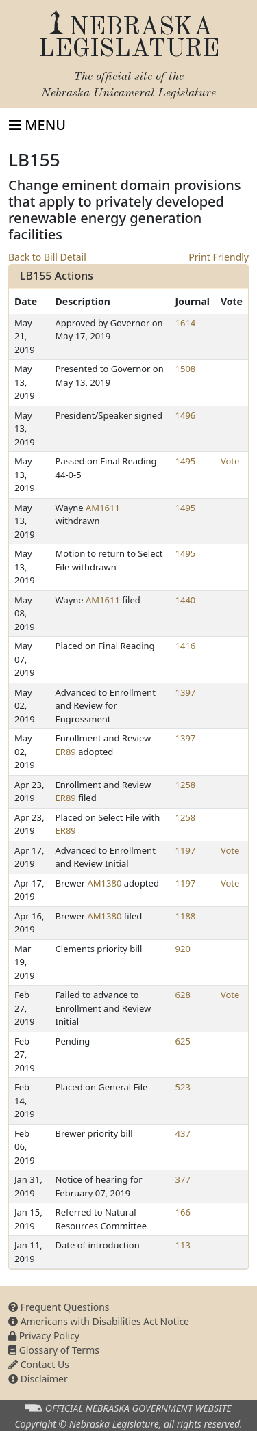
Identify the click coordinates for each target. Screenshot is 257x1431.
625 (183, 1041)
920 (183, 949)
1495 (185, 461)
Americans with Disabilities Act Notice (98, 1321)
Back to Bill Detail (47, 256)
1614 (185, 323)
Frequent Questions (59, 1306)
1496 (185, 415)
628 (183, 994)
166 (183, 1212)
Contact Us (38, 1364)
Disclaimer (38, 1378)
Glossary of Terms (53, 1349)
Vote (230, 461)
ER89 (66, 752)
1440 (185, 600)
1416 (185, 646)
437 (183, 1133)
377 (183, 1179)
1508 (185, 369)
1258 (185, 784)
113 (183, 1245)
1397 (185, 692)
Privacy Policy (43, 1335)
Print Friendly (218, 256)
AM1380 (105, 883)
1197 (185, 850)
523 (183, 1087)
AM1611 (103, 507)
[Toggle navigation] (37, 125)
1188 (185, 916)
